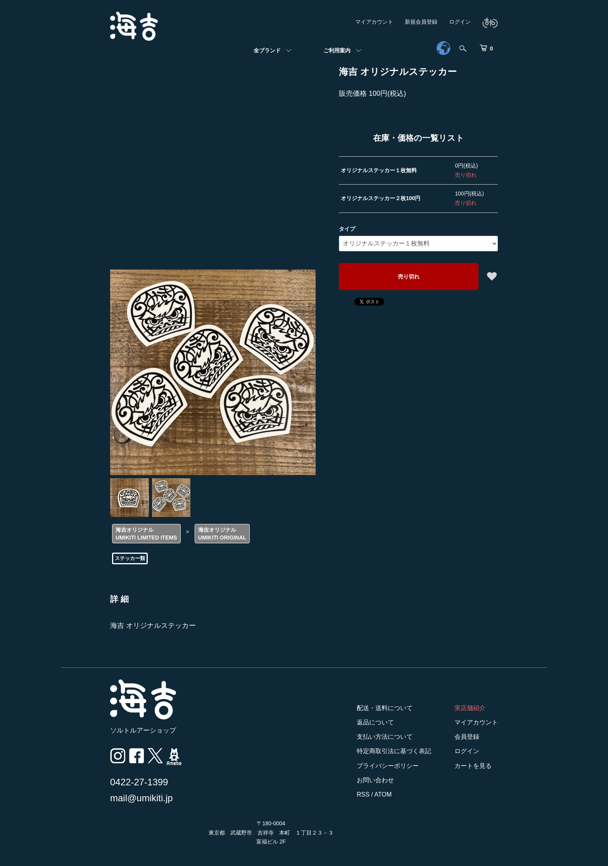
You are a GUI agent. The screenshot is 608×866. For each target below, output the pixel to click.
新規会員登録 (421, 22)
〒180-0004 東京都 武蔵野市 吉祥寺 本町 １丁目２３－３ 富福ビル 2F (271, 832)
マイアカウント (374, 22)
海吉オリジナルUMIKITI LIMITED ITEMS (146, 534)
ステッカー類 (130, 558)
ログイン (460, 22)
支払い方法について (385, 736)
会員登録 (466, 736)
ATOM (383, 794)
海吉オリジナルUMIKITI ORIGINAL (222, 534)
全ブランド (267, 50)
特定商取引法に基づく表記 (394, 751)
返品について (375, 722)
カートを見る (473, 765)
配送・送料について (385, 708)
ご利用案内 (337, 50)
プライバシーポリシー (388, 765)
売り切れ (409, 276)
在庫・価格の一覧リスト (418, 137)
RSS (363, 794)
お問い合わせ (375, 780)
